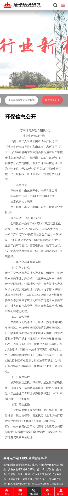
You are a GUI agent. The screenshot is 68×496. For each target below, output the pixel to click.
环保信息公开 (52, 104)
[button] (30, 86)
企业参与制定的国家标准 (21, 104)
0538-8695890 (33, 218)
